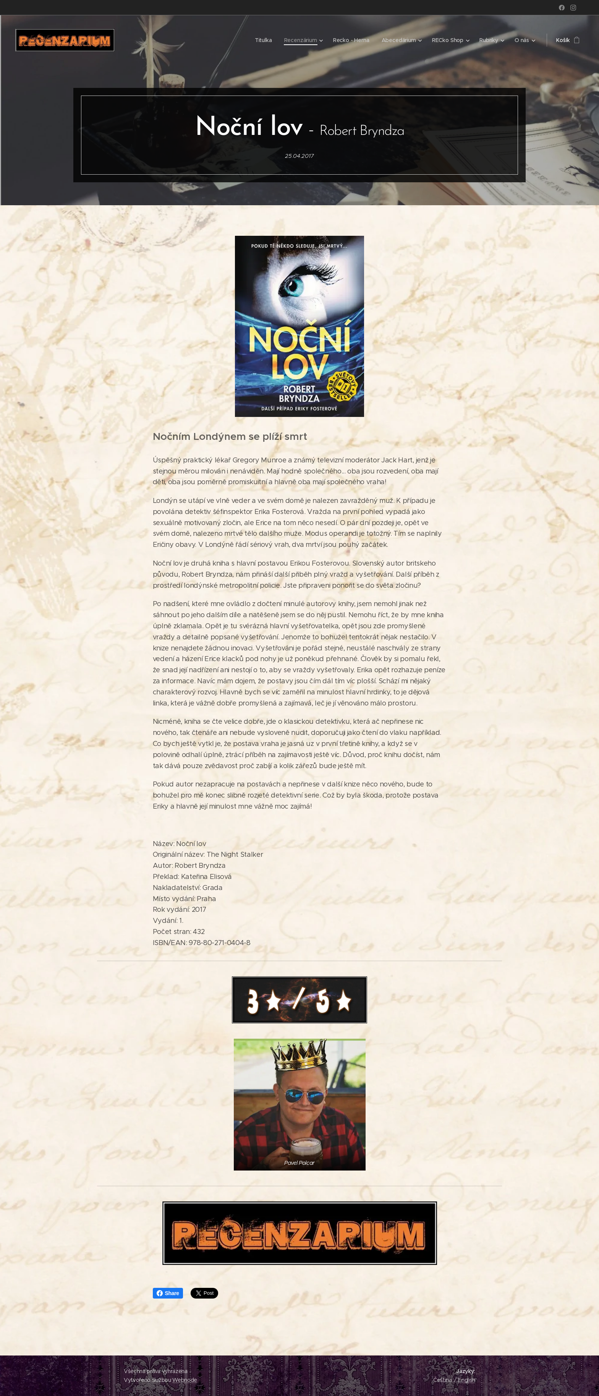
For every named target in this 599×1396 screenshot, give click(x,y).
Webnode (184, 1380)
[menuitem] (263, 40)
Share (168, 1293)
